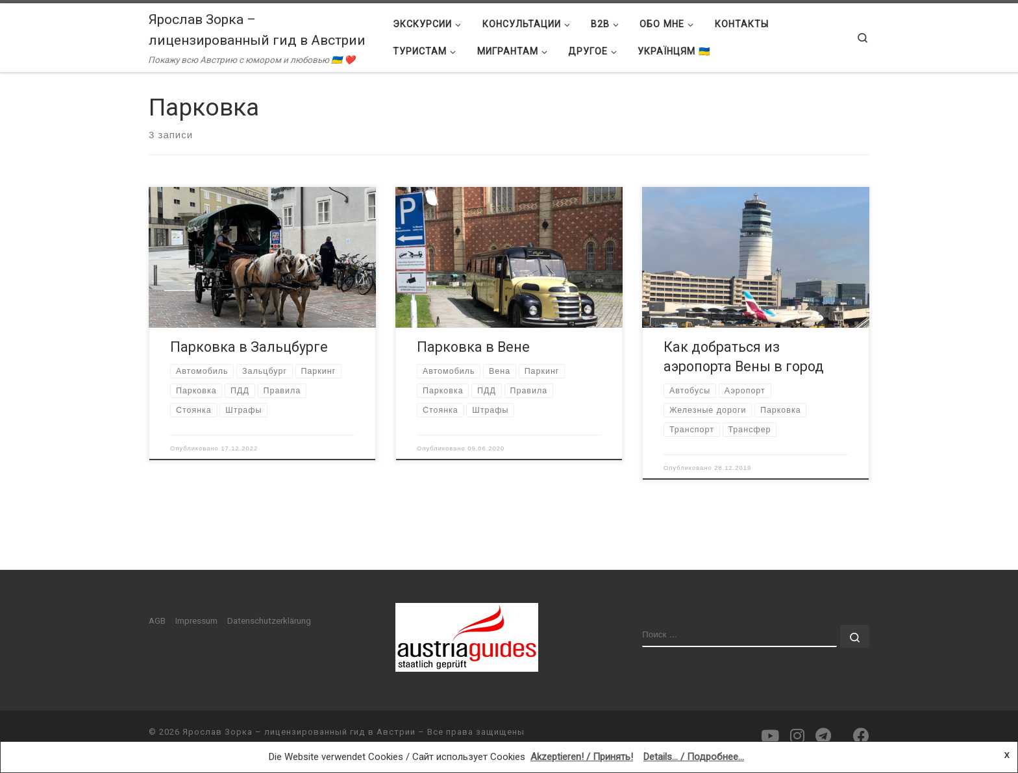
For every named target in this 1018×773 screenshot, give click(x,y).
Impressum (196, 620)
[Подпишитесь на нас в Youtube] (770, 736)
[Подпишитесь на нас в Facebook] (861, 736)
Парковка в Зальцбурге (249, 347)
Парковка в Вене (473, 347)
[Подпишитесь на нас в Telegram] (823, 736)
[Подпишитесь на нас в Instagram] (797, 736)
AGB (157, 620)
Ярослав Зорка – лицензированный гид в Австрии (299, 732)
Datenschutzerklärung (269, 620)
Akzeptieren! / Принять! (581, 757)
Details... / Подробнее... (693, 757)
